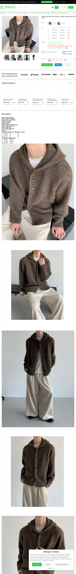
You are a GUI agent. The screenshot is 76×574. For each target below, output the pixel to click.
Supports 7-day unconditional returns (57, 48)
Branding (43, 58)
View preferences (62, 564)
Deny (48, 564)
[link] (3, 12)
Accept (37, 564)
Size (42, 27)
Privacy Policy (51, 568)
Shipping (43, 42)
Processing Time (44, 52)
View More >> (71, 83)
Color (42, 22)
